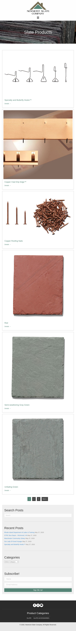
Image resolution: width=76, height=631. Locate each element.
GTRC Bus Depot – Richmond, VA (15, 535)
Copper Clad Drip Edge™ (15, 182)
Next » (45, 499)
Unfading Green (11, 487)
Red (6, 323)
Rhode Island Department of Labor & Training (19, 532)
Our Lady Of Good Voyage (13, 541)
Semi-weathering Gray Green (17, 405)
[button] (34, 605)
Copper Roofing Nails (13, 241)
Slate (29, 618)
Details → (7, 103)
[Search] (38, 515)
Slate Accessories (41, 618)
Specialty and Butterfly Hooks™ (18, 100)
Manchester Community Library (14, 538)
